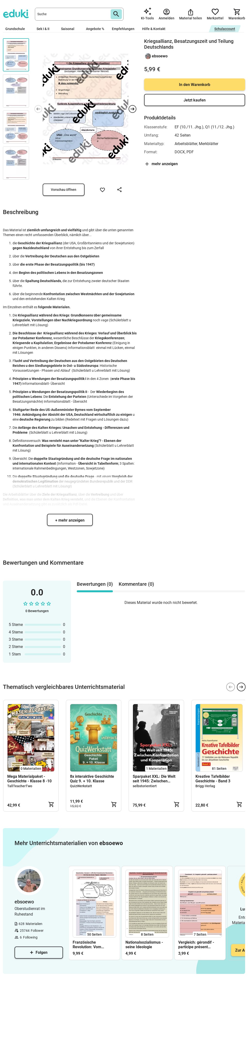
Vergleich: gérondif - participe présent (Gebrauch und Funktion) (200, 944)
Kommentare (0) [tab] (136, 584)
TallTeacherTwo (19, 786)
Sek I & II (45, 29)
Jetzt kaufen (195, 100)
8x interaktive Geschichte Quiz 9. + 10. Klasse (92, 778)
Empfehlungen (123, 29)
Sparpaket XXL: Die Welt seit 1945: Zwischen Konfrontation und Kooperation (154, 778)
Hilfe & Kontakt (153, 29)
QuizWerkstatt (81, 786)
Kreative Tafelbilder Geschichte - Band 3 (212, 778)
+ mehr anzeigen (70, 520)
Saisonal (69, 29)
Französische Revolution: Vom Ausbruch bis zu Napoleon (87, 944)
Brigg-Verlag (205, 786)
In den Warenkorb (194, 84)
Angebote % (95, 29)
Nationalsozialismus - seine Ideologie (144, 944)
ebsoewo (160, 56)
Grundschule (17, 29)
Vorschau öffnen (63, 190)
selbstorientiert (145, 786)
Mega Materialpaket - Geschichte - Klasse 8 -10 (29, 778)
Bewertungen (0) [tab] (95, 584)
